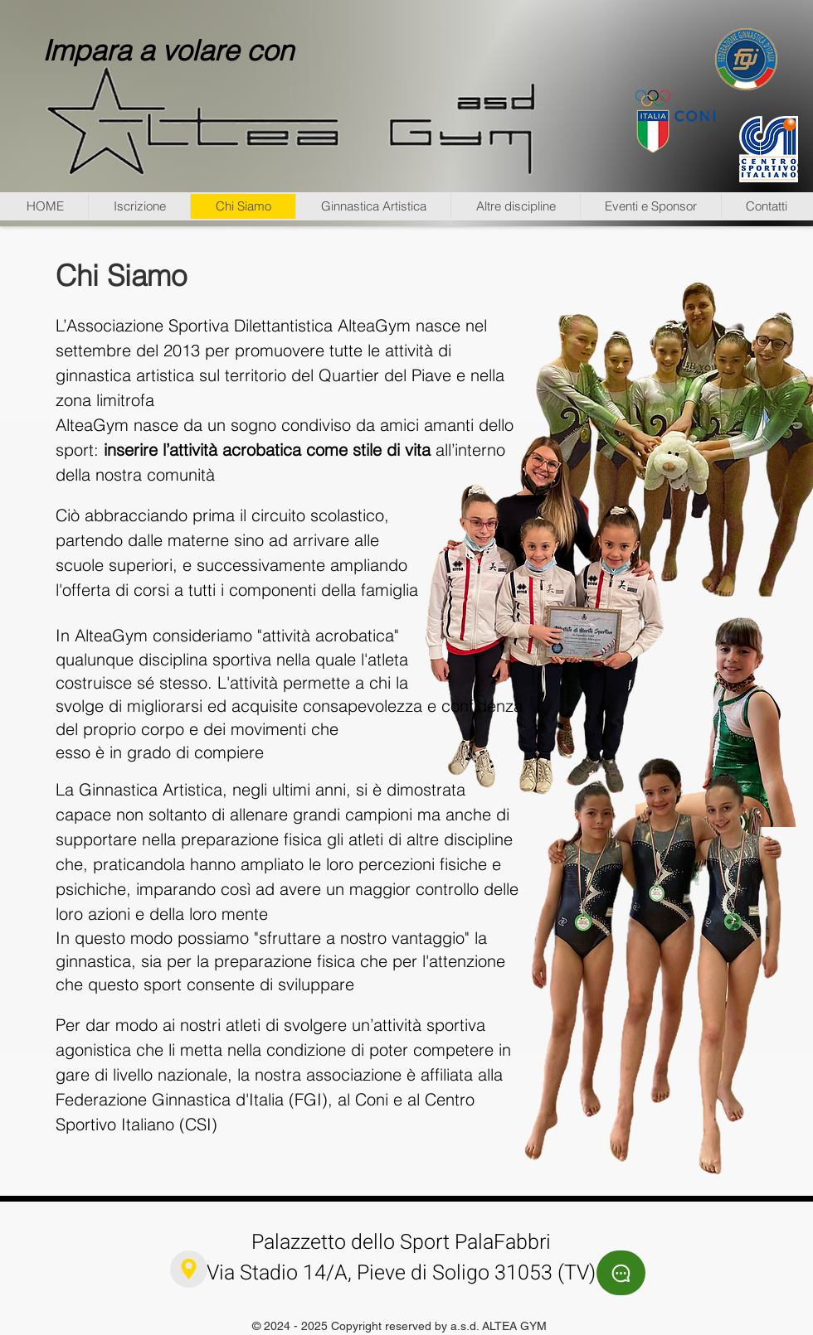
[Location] (188, 1269)
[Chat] (620, 1272)
